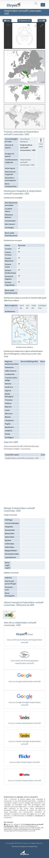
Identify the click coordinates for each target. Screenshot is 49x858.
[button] (24, 66)
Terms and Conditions (19, 846)
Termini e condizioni (35, 816)
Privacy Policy (32, 846)
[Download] (35, 25)
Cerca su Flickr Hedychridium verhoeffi (24, 762)
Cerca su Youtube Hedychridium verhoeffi (24, 780)
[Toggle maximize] (42, 25)
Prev (7, 20)
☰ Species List (24, 20)
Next (42, 20)
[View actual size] (28, 25)
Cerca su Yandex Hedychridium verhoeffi (24, 723)
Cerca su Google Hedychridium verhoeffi (24, 681)
